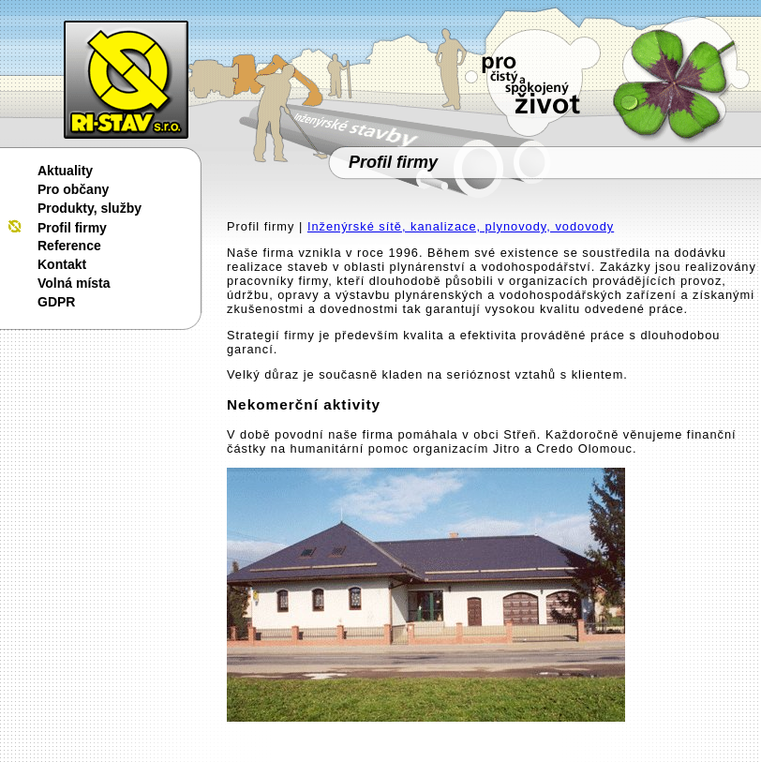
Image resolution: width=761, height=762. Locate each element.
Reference (69, 245)
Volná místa (74, 283)
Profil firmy (72, 227)
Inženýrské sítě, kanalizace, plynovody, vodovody (460, 226)
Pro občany (73, 189)
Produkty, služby (89, 208)
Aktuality (65, 170)
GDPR (56, 301)
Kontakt (61, 264)
